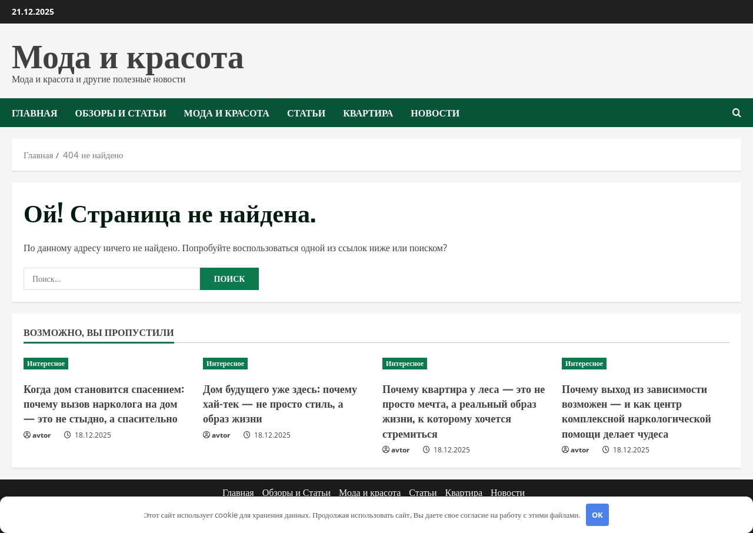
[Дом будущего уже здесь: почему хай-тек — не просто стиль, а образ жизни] (287, 363)
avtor (41, 435)
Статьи (306, 112)
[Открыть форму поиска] (736, 112)
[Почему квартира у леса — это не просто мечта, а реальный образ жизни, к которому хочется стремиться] (466, 363)
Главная (34, 112)
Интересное (46, 363)
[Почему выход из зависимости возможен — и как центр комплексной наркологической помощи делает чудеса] (645, 363)
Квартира (368, 112)
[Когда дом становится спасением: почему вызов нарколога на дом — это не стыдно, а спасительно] (107, 363)
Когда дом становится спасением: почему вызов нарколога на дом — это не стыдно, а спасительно (104, 403)
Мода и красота (128, 53)
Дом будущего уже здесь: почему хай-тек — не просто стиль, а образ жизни (280, 403)
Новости (435, 112)
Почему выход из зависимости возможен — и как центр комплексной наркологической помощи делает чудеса (636, 411)
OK (597, 514)
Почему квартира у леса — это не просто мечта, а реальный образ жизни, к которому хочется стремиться (463, 411)
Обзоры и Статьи (120, 112)
